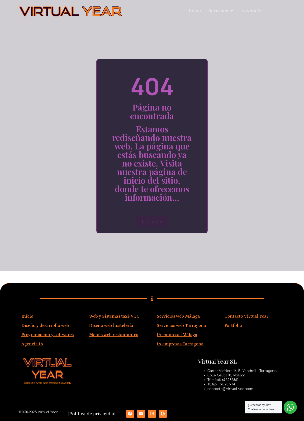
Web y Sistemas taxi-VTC (114, 316)
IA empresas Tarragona (180, 344)
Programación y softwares (47, 334)
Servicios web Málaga (178, 316)
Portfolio (233, 325)
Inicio (27, 316)
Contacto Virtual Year (246, 316)
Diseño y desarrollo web (45, 325)
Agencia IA (32, 344)
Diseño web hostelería (111, 325)
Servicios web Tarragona (181, 325)
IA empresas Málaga (177, 334)
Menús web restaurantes (113, 334)
